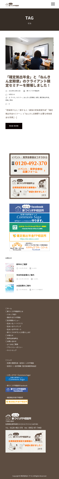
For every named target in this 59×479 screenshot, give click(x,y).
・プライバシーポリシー (14, 347)
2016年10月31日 (15, 91)
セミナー (19, 97)
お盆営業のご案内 (23, 285)
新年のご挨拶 (21, 264)
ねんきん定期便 (29, 97)
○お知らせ (9, 335)
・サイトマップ (10, 350)
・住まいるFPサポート (13, 329)
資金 (11, 100)
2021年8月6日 (23, 289)
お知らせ (12, 94)
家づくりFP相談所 (33, 91)
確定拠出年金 (44, 97)
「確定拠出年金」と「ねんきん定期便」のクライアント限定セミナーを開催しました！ (28, 81)
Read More (14, 126)
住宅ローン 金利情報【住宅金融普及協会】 (22, 366)
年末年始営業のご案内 (25, 275)
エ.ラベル (12, 97)
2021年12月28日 (24, 279)
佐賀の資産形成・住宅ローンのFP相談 (20, 363)
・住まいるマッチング (13, 326)
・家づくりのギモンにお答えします (18, 332)
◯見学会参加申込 (11, 338)
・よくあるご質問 (11, 344)
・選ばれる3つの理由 (12, 317)
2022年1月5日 (23, 268)
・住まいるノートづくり (14, 323)
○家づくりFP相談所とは (14, 311)
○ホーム (8, 308)
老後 (7, 100)
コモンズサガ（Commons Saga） (19, 375)
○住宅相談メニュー (12, 320)
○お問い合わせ (10, 341)
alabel (34, 268)
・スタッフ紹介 (10, 314)
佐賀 (37, 97)
